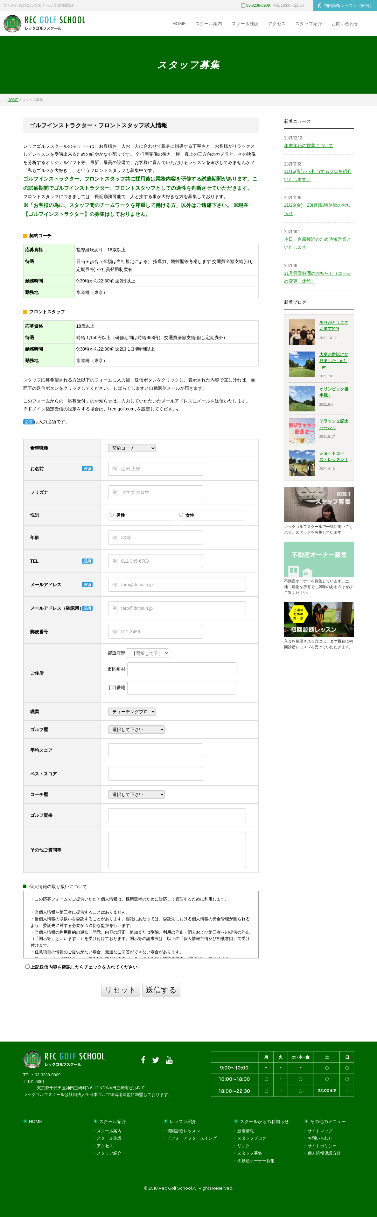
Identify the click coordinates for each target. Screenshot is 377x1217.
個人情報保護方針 (324, 1153)
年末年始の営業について (308, 145)
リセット (120, 990)
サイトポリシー (322, 1145)
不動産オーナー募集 (256, 1160)
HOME (179, 23)
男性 (117, 515)
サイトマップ (320, 1130)
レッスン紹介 (183, 1121)
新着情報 (245, 1130)
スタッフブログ (251, 1138)
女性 (186, 515)
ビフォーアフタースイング (192, 1138)
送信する (161, 990)
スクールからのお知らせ (264, 1121)
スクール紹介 (112, 1121)
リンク (243, 1145)
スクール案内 (208, 23)
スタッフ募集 (249, 1153)
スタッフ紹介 (308, 23)
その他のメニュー (328, 1121)
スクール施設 (245, 23)
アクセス (277, 23)
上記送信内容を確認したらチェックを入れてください (81, 967)
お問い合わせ (345, 23)
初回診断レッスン (346, 5)
